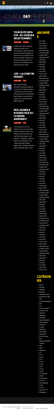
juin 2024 (42, 92)
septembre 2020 (44, 197)
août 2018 (42, 255)
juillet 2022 (42, 146)
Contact (18, 408)
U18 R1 (41, 376)
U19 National (43, 378)
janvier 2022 (43, 160)
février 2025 (43, 74)
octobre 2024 (43, 83)
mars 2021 (42, 183)
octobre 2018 (43, 251)
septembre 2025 (44, 57)
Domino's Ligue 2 (44, 308)
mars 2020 (42, 211)
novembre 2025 (44, 53)
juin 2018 (42, 260)
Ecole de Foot (43, 311)
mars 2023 (42, 127)
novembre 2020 (44, 193)
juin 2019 (42, 232)
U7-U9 (41, 385)
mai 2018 (42, 262)
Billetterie (42, 290)
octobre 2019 (43, 223)
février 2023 (43, 130)
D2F (40, 304)
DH (40, 306)
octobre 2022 (43, 139)
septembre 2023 (44, 113)
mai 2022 (42, 151)
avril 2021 (42, 181)
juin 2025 (42, 64)
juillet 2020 (42, 202)
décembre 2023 (44, 106)
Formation (42, 318)
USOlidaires (42, 392)
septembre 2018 (44, 253)
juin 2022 (42, 148)
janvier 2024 (43, 104)
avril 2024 (42, 97)
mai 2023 (42, 123)
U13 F (41, 359)
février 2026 (43, 46)
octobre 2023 (43, 111)
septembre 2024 (44, 85)
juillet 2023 (42, 118)
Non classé (42, 331)
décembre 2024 (44, 78)
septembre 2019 (44, 225)
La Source (26, 42)
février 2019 (43, 241)
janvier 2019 (43, 244)
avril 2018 (42, 265)
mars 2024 (42, 99)
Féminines (42, 315)
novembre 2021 (44, 165)
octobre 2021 (43, 167)
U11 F (41, 355)
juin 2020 (42, 204)
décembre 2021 (44, 162)
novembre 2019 (44, 221)
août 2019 (42, 228)
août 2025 (42, 60)
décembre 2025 (44, 50)
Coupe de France (44, 294)
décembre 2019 (44, 218)
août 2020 (42, 200)
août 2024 (42, 88)
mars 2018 (42, 267)
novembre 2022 (44, 137)
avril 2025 (42, 69)
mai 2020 (42, 207)
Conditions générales (42, 408)
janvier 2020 (43, 216)
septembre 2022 (44, 141)
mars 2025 (42, 71)
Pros (24, 80)
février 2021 (43, 186)
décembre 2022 (44, 134)
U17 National (43, 373)
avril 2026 (42, 41)
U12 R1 (41, 357)
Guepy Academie (44, 320)
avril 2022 (42, 153)
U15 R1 (41, 369)
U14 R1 (41, 364)
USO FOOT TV (43, 390)
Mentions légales (28, 408)
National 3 (42, 329)
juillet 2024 (42, 90)
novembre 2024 (44, 81)
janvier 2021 (43, 188)
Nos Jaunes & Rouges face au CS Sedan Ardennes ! (23, 114)
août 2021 (42, 172)
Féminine (42, 313)
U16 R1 (41, 371)
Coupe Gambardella (45, 301)
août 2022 (42, 144)
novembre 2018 (44, 248)
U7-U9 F (41, 387)
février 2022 (43, 158)
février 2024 (43, 102)
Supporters (42, 350)
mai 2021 (42, 179)
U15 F (41, 366)
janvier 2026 (43, 48)
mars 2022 (42, 155)
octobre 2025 (43, 55)
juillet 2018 (42, 258)
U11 (40, 352)
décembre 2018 (44, 246)
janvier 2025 (43, 76)
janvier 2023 (43, 132)
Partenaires (42, 334)
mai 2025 (42, 67)
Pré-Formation (43, 336)
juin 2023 (42, 120)
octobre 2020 (43, 195)
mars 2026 (42, 43)
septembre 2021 (44, 169)
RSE (40, 345)
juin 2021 (42, 176)
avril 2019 (42, 237)
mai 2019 (42, 234)
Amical (41, 285)
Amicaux (41, 287)
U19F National (43, 383)
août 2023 (42, 116)
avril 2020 (42, 209)
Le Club (41, 327)
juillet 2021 (42, 174)
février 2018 (43, 269)
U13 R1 (41, 362)
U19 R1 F (42, 380)
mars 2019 (42, 239)
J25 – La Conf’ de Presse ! (24, 75)
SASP (41, 348)
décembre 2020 (44, 190)
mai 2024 (42, 95)
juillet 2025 (42, 62)
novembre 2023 (44, 109)
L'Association (43, 322)
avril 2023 (42, 125)
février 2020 (43, 214)
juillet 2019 (42, 230)
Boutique (42, 292)
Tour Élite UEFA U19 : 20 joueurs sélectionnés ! (24, 35)
